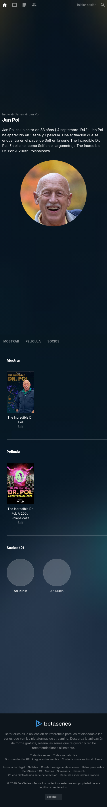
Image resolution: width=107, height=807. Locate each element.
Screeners (63, 771)
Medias (49, 771)
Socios (53, 341)
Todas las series (40, 755)
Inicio (6, 114)
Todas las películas (65, 755)
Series (19, 114)
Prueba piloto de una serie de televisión (32, 775)
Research (78, 771)
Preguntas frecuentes (45, 759)
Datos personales (93, 767)
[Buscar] (103, 5)
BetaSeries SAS (32, 771)
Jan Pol (34, 114)
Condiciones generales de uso (60, 767)
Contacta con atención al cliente (82, 759)
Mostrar (11, 341)
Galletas (33, 767)
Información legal (14, 767)
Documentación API (17, 759)
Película (33, 341)
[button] (20, 576)
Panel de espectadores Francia (79, 775)
